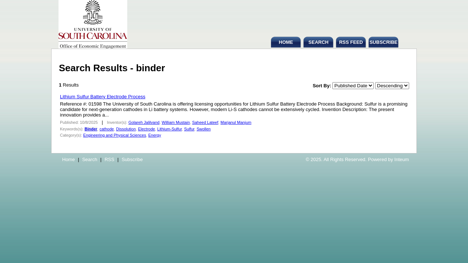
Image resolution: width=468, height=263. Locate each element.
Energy (154, 135)
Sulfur (189, 129)
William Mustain (176, 122)
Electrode (146, 129)
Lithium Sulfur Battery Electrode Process (102, 96)
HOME (286, 42)
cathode (106, 129)
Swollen (204, 129)
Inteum (402, 159)
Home (68, 159)
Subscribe (132, 159)
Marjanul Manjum (235, 122)
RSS (109, 159)
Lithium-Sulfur (169, 129)
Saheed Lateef (205, 122)
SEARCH (319, 42)
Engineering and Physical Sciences (114, 135)
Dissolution (126, 129)
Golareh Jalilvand (143, 122)
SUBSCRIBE (384, 42)
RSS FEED (351, 42)
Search (89, 159)
